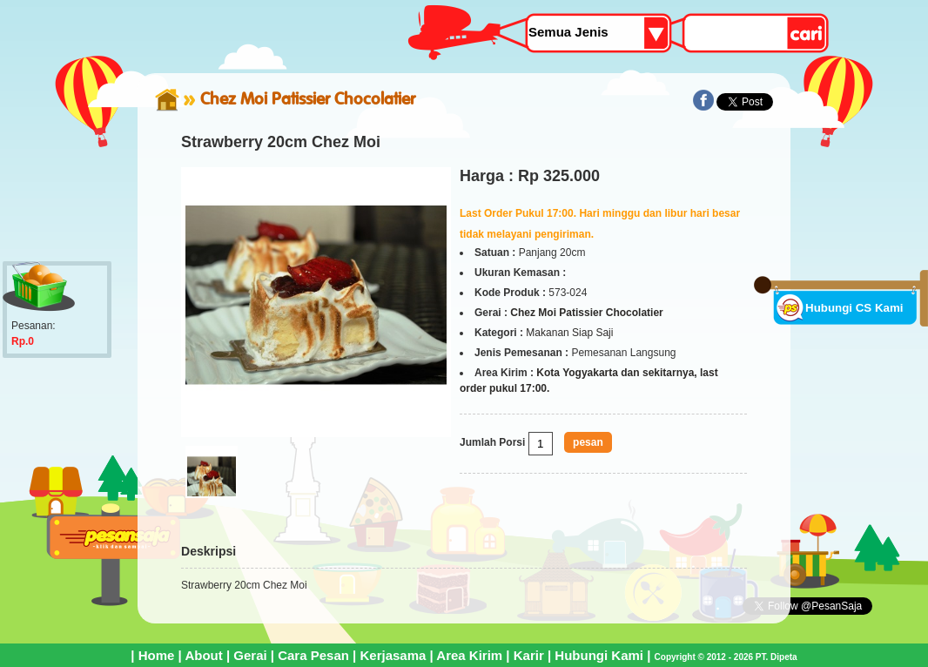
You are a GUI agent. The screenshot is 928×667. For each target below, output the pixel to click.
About (203, 655)
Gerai (249, 655)
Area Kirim (469, 655)
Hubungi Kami (599, 655)
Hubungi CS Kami (854, 307)
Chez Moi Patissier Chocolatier (307, 98)
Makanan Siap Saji (569, 333)
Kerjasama (393, 655)
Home (156, 655)
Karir (529, 655)
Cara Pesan (313, 655)
